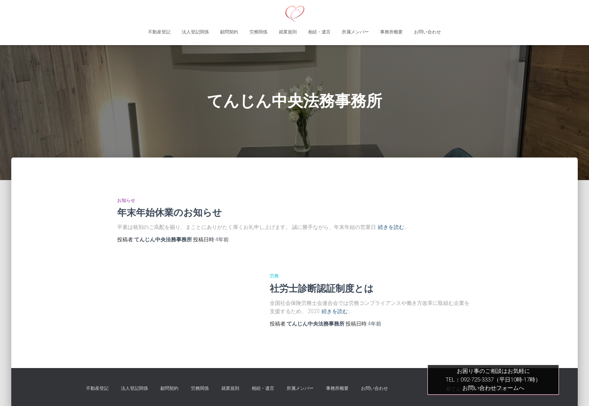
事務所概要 (391, 32)
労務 (274, 276)
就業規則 (288, 32)
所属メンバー (355, 32)
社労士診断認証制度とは (322, 288)
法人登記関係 (195, 32)
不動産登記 (159, 32)
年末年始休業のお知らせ (169, 212)
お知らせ (126, 200)
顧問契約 (229, 32)
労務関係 (258, 32)
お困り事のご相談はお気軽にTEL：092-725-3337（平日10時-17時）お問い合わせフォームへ (493, 379)
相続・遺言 (319, 32)
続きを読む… (393, 227)
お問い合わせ (427, 32)
